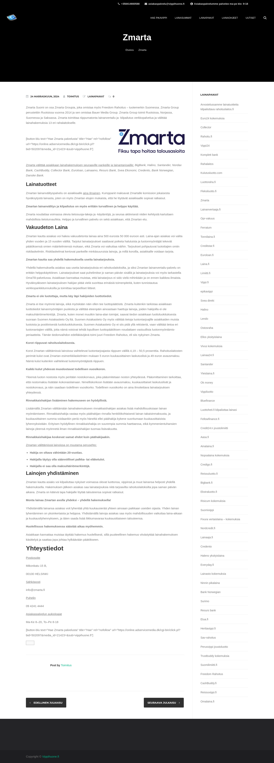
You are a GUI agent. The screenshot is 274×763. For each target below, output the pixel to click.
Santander (207, 364)
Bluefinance (208, 400)
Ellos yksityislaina (211, 337)
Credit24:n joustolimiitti (214, 428)
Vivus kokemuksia (211, 346)
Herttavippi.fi (208, 628)
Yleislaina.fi (207, 373)
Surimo (205, 601)
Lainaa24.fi (207, 355)
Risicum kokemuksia (213, 501)
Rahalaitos (207, 163)
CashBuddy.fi (209, 683)
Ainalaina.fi (207, 446)
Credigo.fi (206, 464)
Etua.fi (204, 619)
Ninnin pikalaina (210, 582)
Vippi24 (205, 145)
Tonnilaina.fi (208, 236)
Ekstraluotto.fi (209, 491)
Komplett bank (209, 154)
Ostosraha (207, 327)
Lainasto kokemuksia (213, 573)
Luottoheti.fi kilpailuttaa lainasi (219, 409)
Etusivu (130, 49)
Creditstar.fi (207, 245)
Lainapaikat (96, 96)
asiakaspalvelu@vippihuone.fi (166, 3)
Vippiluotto (207, 391)
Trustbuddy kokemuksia (215, 655)
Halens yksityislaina (212, 555)
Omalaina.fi (207, 701)
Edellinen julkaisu (48, 702)
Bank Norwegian (211, 592)
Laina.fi (205, 264)
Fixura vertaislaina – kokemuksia (220, 519)
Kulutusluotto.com (211, 172)
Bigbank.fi (206, 482)
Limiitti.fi (205, 273)
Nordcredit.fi (208, 528)
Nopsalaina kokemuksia (215, 455)
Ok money (207, 382)
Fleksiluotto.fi (209, 191)
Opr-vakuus (208, 218)
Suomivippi (207, 510)
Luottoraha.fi (208, 182)
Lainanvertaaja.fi (211, 209)
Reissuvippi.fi (209, 692)
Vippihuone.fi (50, 756)
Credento (206, 546)
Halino (204, 309)
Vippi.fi (205, 282)
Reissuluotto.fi (209, 473)
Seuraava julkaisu (161, 702)
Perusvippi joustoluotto (214, 646)
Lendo (204, 318)
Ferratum (206, 227)
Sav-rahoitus (208, 637)
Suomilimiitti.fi (209, 664)
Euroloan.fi (207, 255)
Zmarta (205, 200)
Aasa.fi (205, 437)
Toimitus (71, 96)
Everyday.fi (207, 564)
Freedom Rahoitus (212, 674)
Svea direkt (207, 300)
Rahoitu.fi (206, 136)
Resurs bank (208, 610)
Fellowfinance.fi (210, 419)
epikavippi (207, 291)
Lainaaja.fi (207, 537)
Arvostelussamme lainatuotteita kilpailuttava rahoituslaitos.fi (220, 107)
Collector (206, 127)
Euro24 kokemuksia (213, 118)
